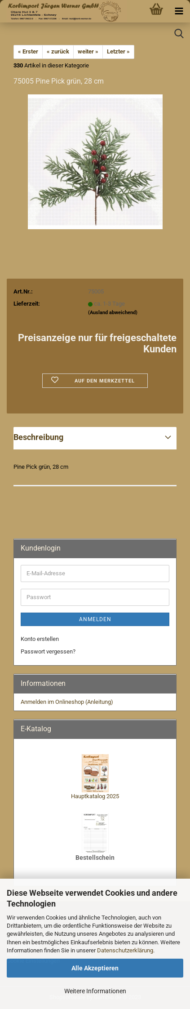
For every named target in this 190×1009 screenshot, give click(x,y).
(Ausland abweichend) (112, 313)
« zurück (58, 51)
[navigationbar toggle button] (179, 11)
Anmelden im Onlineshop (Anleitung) (67, 701)
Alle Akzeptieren (95, 968)
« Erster (28, 51)
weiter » (88, 51)
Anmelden (95, 619)
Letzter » (118, 51)
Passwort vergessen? (48, 651)
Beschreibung (38, 437)
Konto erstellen (40, 639)
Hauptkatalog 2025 (95, 796)
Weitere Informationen (95, 991)
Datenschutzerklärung (125, 950)
